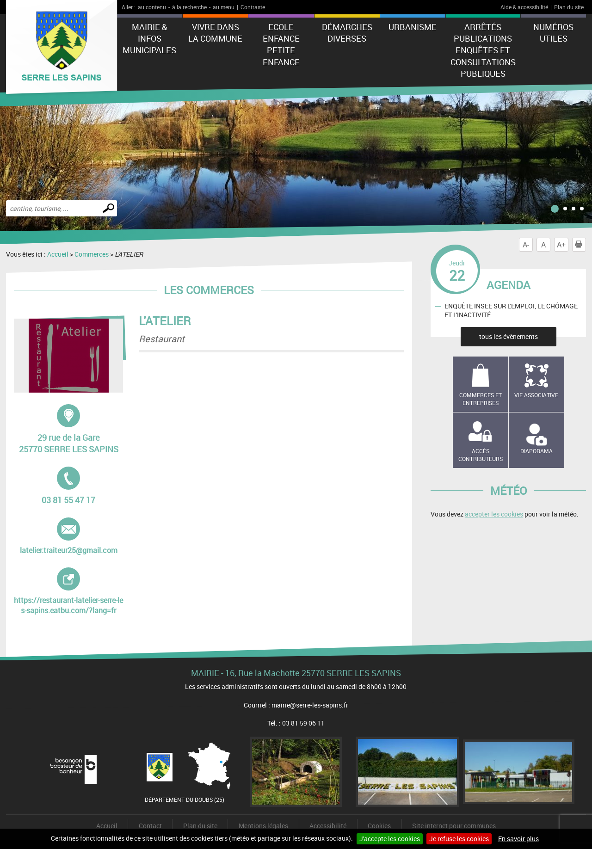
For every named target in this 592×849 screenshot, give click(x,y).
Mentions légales (263, 825)
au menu (223, 7)
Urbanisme (412, 26)
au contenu (152, 7)
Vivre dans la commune (215, 32)
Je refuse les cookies (459, 838)
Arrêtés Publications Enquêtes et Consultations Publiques (483, 50)
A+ (561, 245)
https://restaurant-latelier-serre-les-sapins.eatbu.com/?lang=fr (68, 591)
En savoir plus (518, 838)
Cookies (379, 825)
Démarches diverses (347, 32)
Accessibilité (327, 825)
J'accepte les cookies (389, 838)
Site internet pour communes (454, 825)
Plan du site (569, 7)
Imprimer (580, 245)
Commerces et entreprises (480, 398)
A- (526, 245)
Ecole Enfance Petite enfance (281, 44)
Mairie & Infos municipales (149, 38)
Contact (150, 825)
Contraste (252, 7)
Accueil (57, 254)
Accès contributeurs (480, 454)
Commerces (91, 254)
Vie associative (536, 395)
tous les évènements (508, 336)
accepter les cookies (494, 514)
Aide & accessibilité (524, 7)
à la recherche (189, 7)
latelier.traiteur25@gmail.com (68, 536)
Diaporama (536, 451)
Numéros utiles (553, 32)
